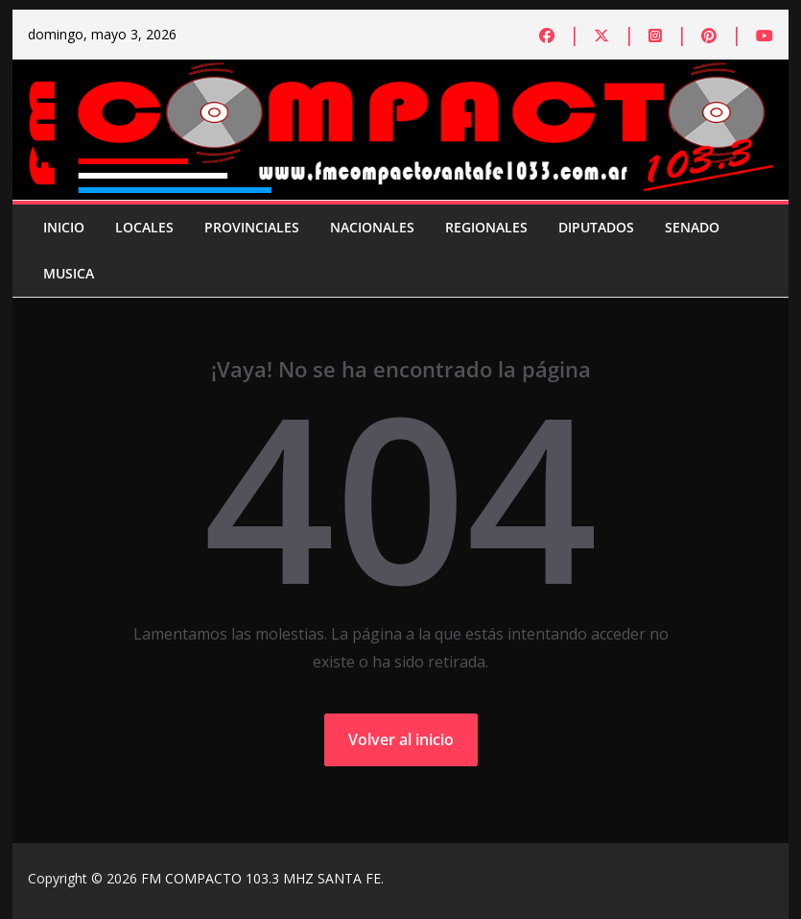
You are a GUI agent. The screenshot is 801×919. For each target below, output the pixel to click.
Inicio (63, 227)
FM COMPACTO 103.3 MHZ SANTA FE (261, 878)
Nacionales (372, 227)
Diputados (596, 227)
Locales (144, 227)
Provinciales (251, 227)
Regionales (486, 227)
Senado (692, 227)
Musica (68, 273)
